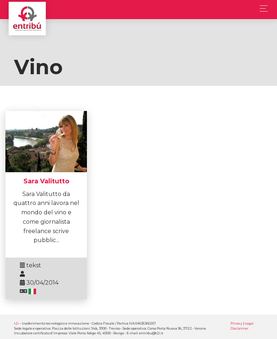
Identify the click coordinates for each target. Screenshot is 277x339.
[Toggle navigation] (261, 8)
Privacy (236, 323)
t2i (16, 323)
